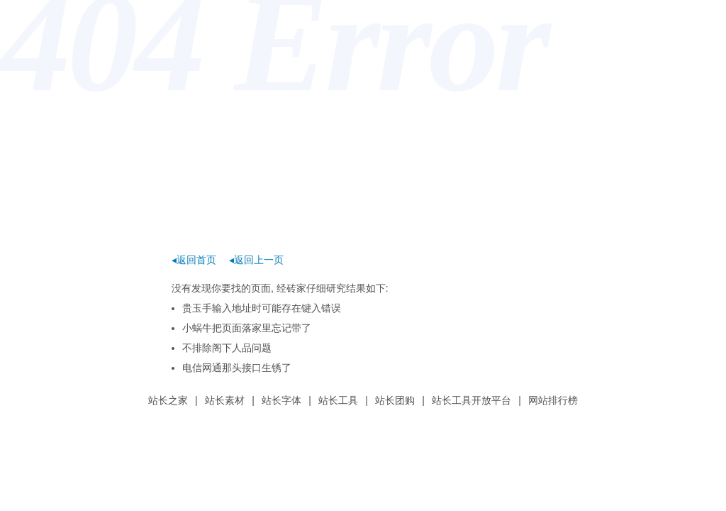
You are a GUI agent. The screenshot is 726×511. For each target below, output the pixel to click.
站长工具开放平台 (471, 400)
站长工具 (338, 400)
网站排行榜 (553, 400)
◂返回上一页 (256, 259)
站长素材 (225, 400)
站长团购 (395, 400)
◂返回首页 (194, 259)
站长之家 (168, 400)
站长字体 (281, 400)
